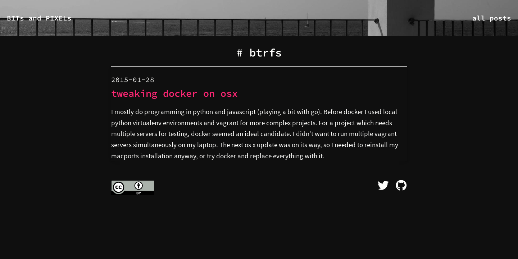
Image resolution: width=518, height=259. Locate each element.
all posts (491, 18)
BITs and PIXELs (39, 18)
